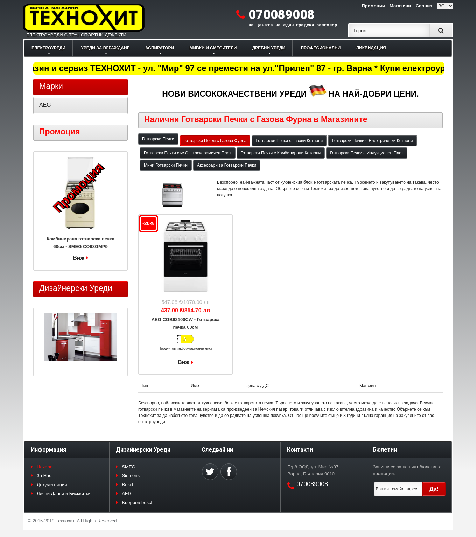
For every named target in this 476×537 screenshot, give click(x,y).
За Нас (44, 475)
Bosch (128, 484)
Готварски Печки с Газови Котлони (289, 140)
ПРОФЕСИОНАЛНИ (321, 48)
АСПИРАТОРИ (159, 48)
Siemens (131, 475)
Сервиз (424, 5)
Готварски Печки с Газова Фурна (215, 140)
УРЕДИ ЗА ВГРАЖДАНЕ (105, 48)
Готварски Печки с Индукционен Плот (366, 153)
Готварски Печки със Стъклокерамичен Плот (187, 153)
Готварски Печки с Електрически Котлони (372, 140)
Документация (52, 484)
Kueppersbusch (137, 502)
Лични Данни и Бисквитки (64, 493)
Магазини (400, 5)
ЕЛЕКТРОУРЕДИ (48, 48)
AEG (45, 105)
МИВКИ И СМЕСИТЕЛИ (213, 48)
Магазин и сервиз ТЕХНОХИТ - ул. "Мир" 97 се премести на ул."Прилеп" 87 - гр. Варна (195, 68)
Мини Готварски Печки (166, 165)
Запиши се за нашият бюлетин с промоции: (407, 470)
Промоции (373, 5)
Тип (144, 385)
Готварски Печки (158, 139)
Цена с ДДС (256, 385)
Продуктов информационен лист (186, 348)
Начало (44, 466)
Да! (434, 489)
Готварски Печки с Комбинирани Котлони (281, 153)
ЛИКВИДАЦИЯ (371, 48)
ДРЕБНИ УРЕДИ (268, 48)
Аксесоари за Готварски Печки (226, 165)
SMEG (128, 466)
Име (195, 385)
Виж (183, 362)
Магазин (367, 385)
